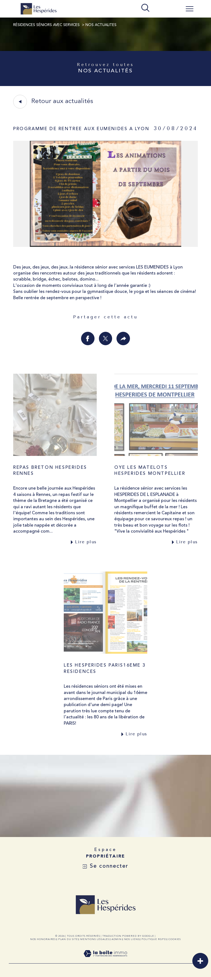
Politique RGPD (153, 939)
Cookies (174, 939)
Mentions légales (94, 939)
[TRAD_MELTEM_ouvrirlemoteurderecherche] (145, 8)
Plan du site (68, 939)
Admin (117, 939)
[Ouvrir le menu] (189, 9)
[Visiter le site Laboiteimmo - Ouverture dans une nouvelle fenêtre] (105, 960)
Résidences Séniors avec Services (46, 25)
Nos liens (131, 939)
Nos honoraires (43, 939)
